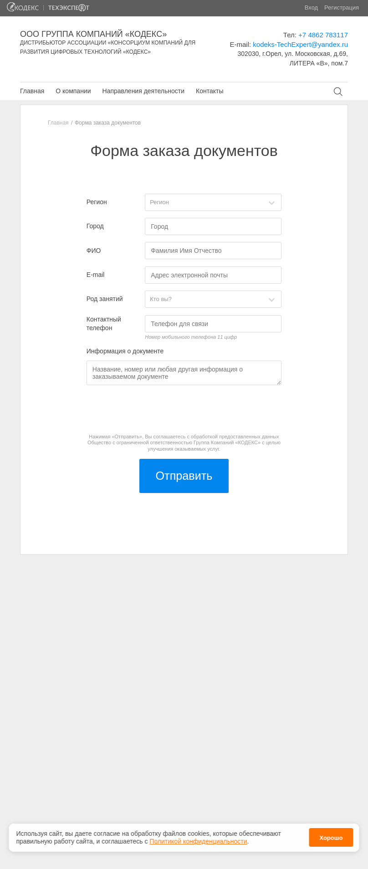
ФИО (94, 250)
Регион (97, 202)
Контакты (209, 91)
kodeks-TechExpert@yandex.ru (300, 44)
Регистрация (341, 7)
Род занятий (105, 298)
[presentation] (156, 409)
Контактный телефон (104, 324)
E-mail (96, 274)
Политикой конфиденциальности (198, 841)
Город (95, 226)
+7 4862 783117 (323, 35)
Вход (311, 7)
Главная (32, 91)
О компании (73, 91)
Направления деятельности (143, 91)
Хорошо (330, 837)
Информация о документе (125, 351)
